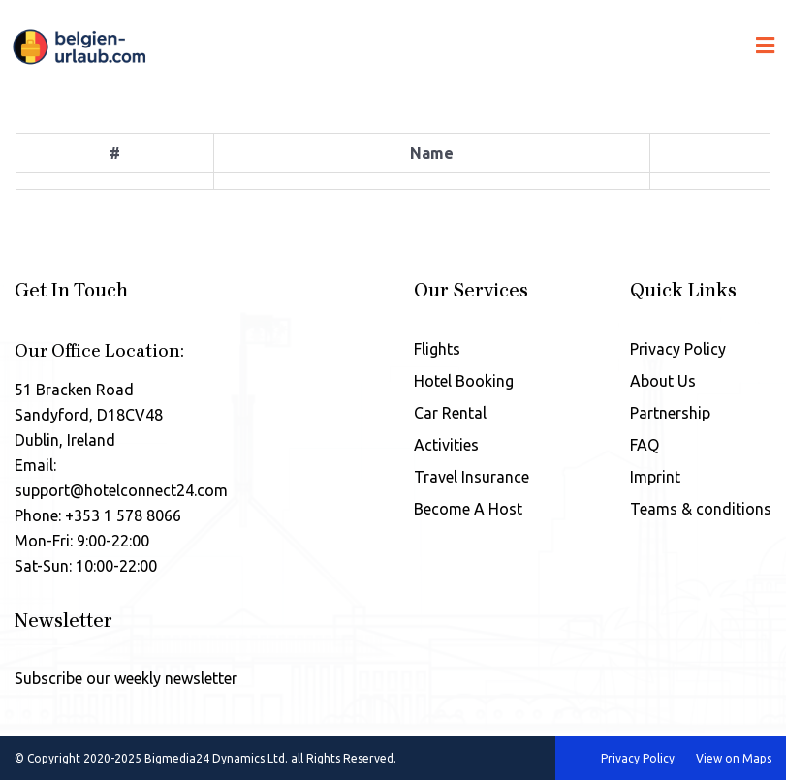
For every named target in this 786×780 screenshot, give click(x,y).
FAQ (644, 444)
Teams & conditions (700, 508)
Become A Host (468, 508)
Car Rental (450, 412)
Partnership (670, 412)
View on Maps (733, 758)
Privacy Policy (678, 349)
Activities (446, 444)
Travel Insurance (471, 476)
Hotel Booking (464, 381)
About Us (663, 381)
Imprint (655, 476)
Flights (437, 349)
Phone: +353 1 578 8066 (98, 515)
